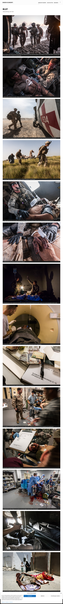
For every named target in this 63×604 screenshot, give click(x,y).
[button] (61, 593)
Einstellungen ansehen (55, 595)
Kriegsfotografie (42, 2)
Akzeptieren (30, 595)
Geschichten (50, 2)
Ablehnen (42, 595)
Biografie (56, 2)
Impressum (3, 602)
